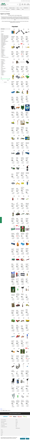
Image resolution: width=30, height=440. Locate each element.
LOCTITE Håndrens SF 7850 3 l (17, 250)
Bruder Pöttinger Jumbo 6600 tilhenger (17, 342)
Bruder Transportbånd (27, 265)
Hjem (1, 11)
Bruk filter (5, 82)
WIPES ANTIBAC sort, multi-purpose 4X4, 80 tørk (27, 280)
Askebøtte (13, 112)
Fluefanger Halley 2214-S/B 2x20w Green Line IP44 (13, 235)
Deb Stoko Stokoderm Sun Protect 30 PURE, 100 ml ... (22, 159)
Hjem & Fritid (8, 11)
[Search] (17, 4)
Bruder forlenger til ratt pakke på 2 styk (22, 38)
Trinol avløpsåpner (17, 205)
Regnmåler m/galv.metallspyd (13, 402)
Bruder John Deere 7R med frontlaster (13, 175)
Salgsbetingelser (18, 428)
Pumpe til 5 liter (22, 372)
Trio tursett (27, 296)
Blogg (16, 419)
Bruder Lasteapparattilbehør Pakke (27, 38)
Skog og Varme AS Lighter (12, 38)
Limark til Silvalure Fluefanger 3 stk (13, 311)
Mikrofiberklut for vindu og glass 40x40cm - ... (17, 387)
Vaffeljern (27, 386)
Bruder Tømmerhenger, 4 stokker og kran (22, 265)
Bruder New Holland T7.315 (17, 159)
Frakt (16, 426)
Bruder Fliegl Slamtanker (13, 159)
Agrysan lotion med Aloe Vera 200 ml (17, 174)
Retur (16, 425)
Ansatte (17, 422)
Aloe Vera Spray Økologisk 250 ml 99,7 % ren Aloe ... (22, 311)
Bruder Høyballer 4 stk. (17, 190)
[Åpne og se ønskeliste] (24, 4)
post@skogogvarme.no (4, 426)
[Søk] (12, 4)
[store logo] (3, 4)
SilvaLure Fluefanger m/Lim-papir (22, 280)
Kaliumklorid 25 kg (13, 280)
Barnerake (12, 295)
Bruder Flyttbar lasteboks (17, 98)
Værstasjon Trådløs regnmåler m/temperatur (22, 387)
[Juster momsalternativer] (20, 4)
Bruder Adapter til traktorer (27, 68)
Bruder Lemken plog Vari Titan (12, 342)
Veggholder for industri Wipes (13, 205)
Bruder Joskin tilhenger (27, 326)
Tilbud (23, 9)
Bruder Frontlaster (17, 53)
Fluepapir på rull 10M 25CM (12, 68)
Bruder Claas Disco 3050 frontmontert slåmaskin (13, 129)
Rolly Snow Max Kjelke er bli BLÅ (27, 372)
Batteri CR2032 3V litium (13, 190)
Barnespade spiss (22, 235)
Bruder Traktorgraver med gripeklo (22, 83)
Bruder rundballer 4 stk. (27, 53)
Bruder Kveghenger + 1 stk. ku (27, 220)
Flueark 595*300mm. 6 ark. (22, 189)
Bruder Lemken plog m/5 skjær (12, 98)
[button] (1, 220)
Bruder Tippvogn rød (17, 265)
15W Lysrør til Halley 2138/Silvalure (22, 68)
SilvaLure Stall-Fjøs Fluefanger (17, 235)
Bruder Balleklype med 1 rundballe (12, 53)
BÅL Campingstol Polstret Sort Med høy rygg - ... (13, 387)
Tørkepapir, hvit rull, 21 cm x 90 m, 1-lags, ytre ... (27, 402)
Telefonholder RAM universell (22, 402)
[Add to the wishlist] (14, 29)
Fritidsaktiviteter (4, 11)
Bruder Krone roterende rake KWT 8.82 (22, 220)
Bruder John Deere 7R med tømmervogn (22, 327)
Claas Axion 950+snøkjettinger (13, 357)
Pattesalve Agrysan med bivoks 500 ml (17, 402)
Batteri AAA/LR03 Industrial (12, 250)
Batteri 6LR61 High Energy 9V (27, 113)
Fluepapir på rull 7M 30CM (27, 205)
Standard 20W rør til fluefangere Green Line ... (22, 174)
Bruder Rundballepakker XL (22, 342)
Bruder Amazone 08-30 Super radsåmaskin (13, 326)
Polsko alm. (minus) (17, 372)
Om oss (2, 431)
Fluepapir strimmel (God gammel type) (22, 53)
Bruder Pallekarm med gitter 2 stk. (17, 83)
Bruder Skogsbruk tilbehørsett (22, 144)
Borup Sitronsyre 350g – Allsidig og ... (12, 83)
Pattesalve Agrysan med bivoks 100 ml (17, 295)
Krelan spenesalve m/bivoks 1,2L (17, 144)
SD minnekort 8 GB (17, 280)
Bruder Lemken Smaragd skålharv (22, 250)
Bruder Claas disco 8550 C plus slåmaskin (27, 311)
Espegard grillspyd (17, 129)
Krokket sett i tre (22, 357)
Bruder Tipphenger (22, 205)
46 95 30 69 (3, 425)
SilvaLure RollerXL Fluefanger (27, 235)
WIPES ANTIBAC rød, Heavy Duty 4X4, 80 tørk (27, 98)
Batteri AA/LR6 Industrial (27, 159)
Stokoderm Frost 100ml (27, 191)
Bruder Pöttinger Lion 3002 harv (27, 250)
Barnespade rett (27, 144)
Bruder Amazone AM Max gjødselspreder (27, 83)
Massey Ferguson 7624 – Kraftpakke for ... (17, 311)
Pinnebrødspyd (13, 371)
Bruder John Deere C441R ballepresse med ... (27, 129)
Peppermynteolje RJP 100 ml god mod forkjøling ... (13, 220)
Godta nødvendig (23, 438)
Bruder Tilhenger (12, 265)
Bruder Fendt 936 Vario (17, 220)
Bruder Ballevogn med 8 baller (17, 113)
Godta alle (27, 438)
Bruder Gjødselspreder (17, 326)
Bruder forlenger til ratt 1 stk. (17, 38)
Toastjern (22, 294)
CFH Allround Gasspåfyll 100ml (27, 343)
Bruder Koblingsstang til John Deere (22, 113)
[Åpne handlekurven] (28, 4)
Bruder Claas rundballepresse (13, 144)
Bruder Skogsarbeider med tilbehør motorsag (22, 98)
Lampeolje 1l (27, 174)
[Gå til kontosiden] (22, 4)
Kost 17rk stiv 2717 (17, 357)
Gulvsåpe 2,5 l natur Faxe (22, 128)
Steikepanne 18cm (27, 357)
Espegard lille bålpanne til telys (17, 68)
